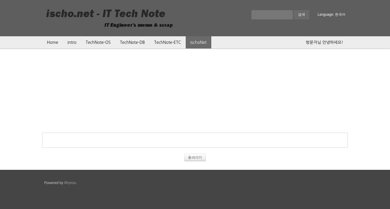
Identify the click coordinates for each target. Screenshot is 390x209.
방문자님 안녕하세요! (324, 42)
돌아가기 (195, 157)
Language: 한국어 (331, 14)
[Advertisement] (195, 92)
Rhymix (70, 183)
